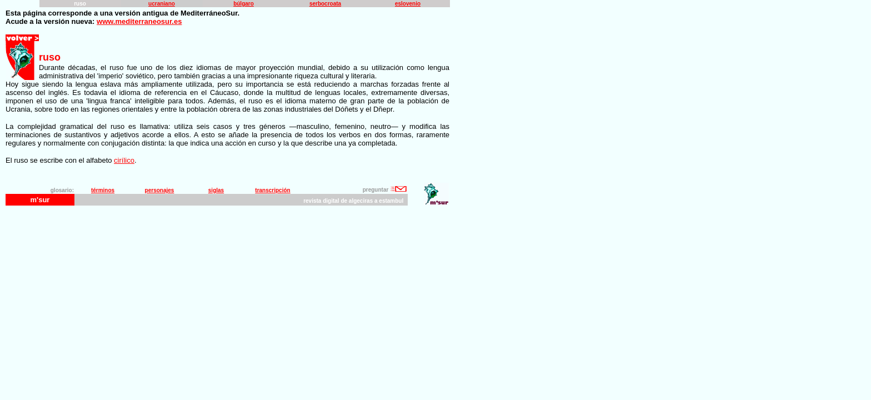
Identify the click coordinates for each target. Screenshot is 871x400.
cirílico (124, 160)
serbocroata (325, 4)
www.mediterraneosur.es (139, 21)
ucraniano (161, 4)
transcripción (272, 190)
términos (102, 190)
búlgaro (243, 4)
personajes (159, 190)
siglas (216, 190)
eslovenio (408, 4)
